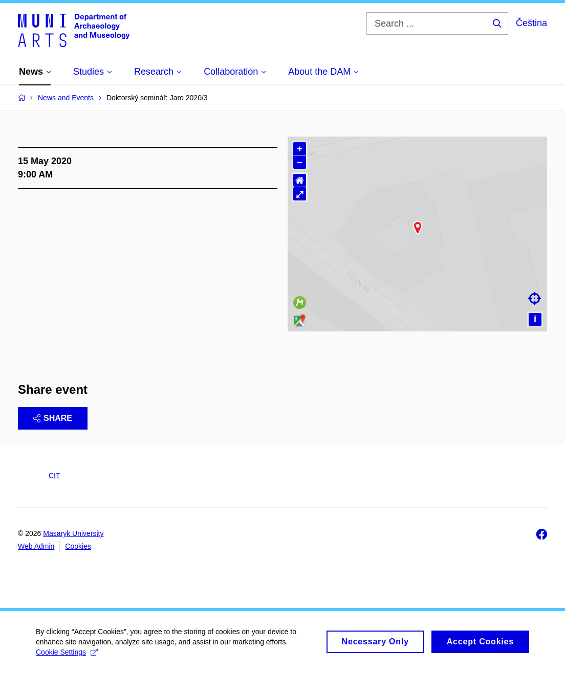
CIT (54, 476)
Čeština (531, 23)
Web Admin (36, 546)
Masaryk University (73, 533)
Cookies (78, 546)
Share (52, 418)
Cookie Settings (67, 652)
